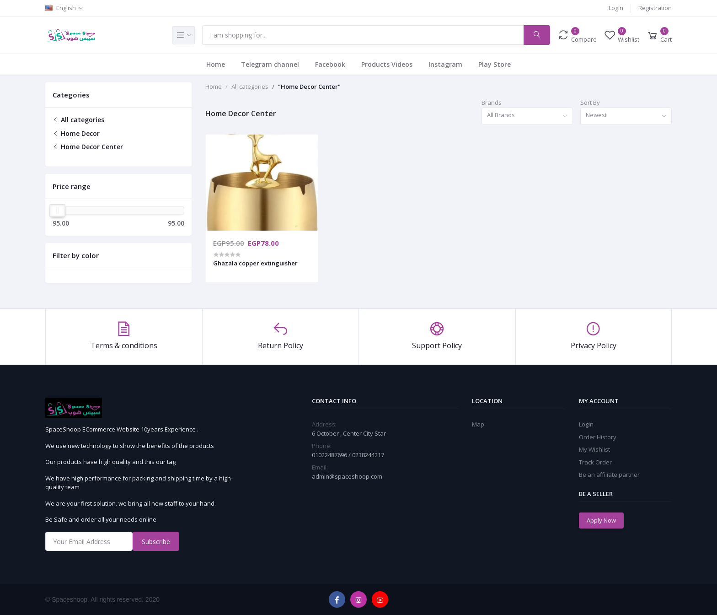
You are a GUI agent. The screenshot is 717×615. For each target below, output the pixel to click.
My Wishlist (594, 449)
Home (215, 64)
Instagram (445, 64)
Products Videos (386, 64)
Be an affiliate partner (609, 474)
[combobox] (527, 116)
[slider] (57, 210)
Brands (492, 102)
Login (616, 8)
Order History (597, 437)
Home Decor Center (88, 146)
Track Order (595, 462)
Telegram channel (270, 64)
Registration (655, 8)
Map (478, 424)
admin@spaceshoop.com (347, 476)
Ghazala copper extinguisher (255, 263)
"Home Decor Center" (309, 86)
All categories (78, 119)
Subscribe (156, 541)
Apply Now (601, 520)
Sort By (590, 102)
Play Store (494, 64)
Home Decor (76, 133)
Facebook (330, 64)
